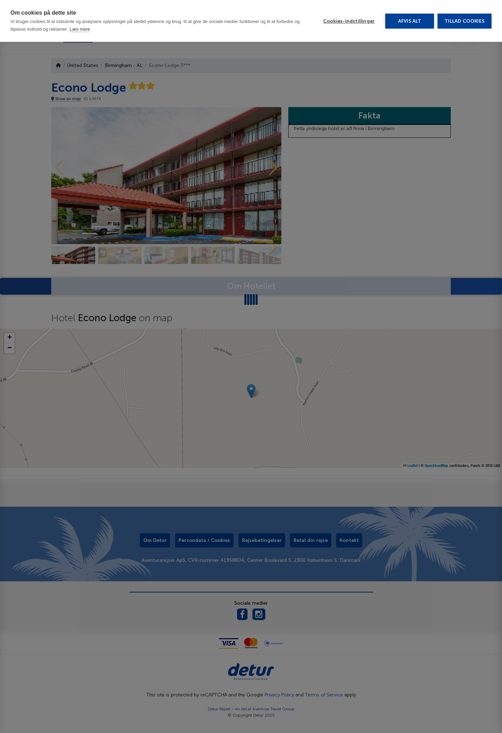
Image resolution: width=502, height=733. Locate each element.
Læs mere (80, 20)
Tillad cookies (464, 13)
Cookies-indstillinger (349, 13)
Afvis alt (409, 13)
